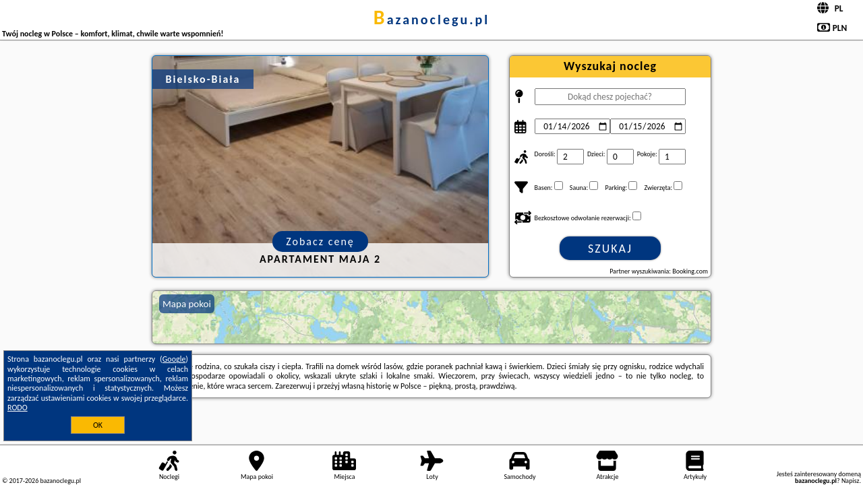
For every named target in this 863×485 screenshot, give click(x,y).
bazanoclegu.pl (431, 19)
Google (174, 359)
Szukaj (610, 248)
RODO (17, 407)
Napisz (850, 480)
